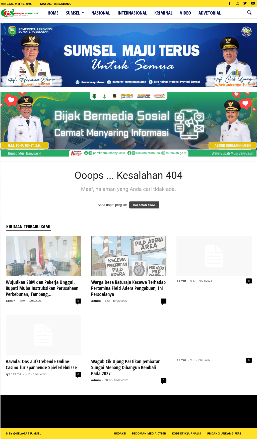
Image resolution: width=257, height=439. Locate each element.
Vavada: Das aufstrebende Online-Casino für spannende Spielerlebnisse (41, 364)
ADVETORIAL (210, 13)
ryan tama (13, 374)
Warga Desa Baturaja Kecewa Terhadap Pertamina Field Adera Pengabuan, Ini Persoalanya (128, 288)
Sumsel (75, 12)
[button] (249, 12)
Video (185, 13)
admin (11, 301)
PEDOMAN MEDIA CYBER (149, 433)
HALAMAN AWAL (144, 204)
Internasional (132, 13)
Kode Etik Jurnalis (186, 433)
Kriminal (163, 13)
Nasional (100, 13)
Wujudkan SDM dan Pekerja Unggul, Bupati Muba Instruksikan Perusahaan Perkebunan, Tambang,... (42, 288)
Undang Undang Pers (224, 433)
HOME (53, 13)
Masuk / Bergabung (56, 4)
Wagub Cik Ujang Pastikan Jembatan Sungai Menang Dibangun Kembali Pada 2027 (125, 367)
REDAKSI (120, 433)
